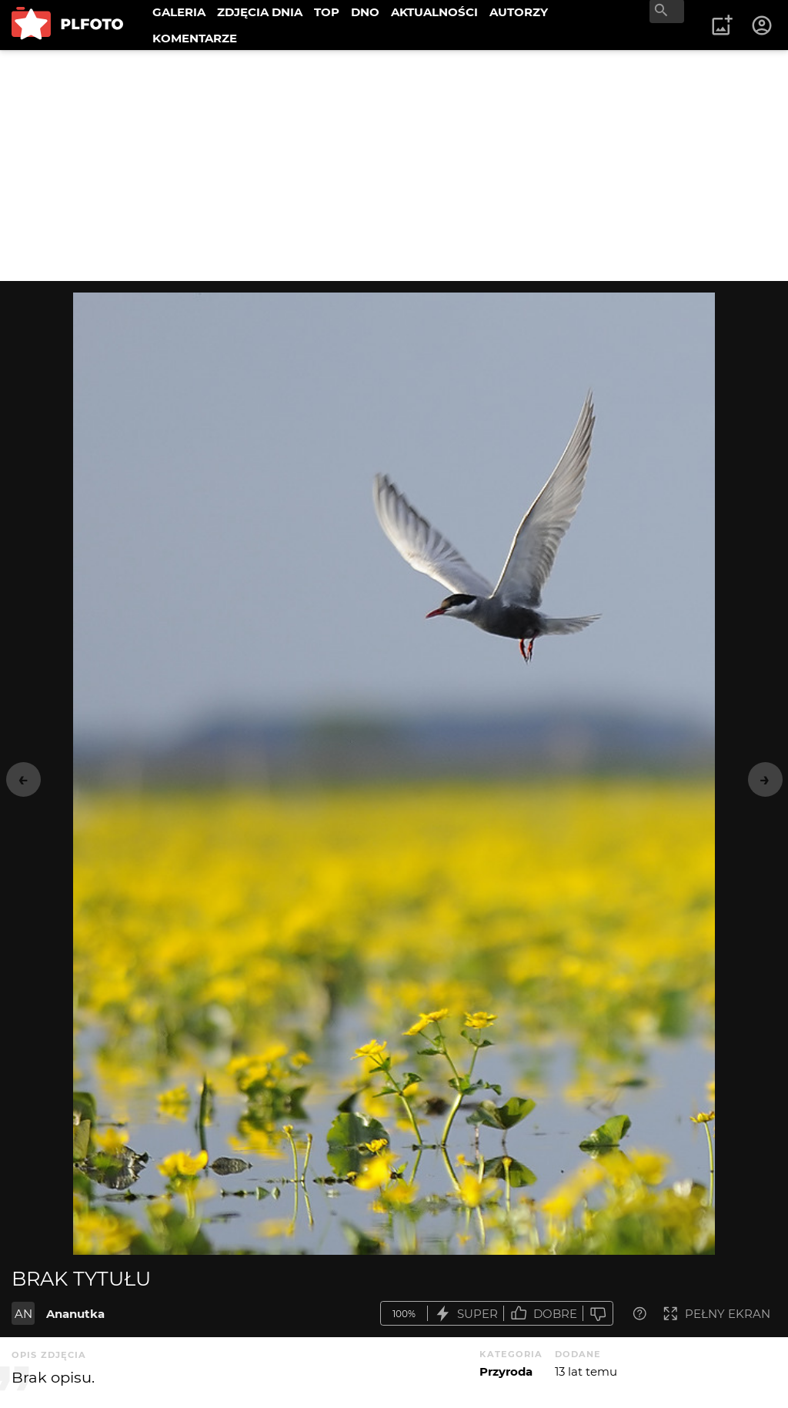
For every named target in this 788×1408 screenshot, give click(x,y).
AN (23, 1313)
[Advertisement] (394, 165)
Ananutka (75, 1313)
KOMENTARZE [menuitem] (194, 38)
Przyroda (506, 1371)
